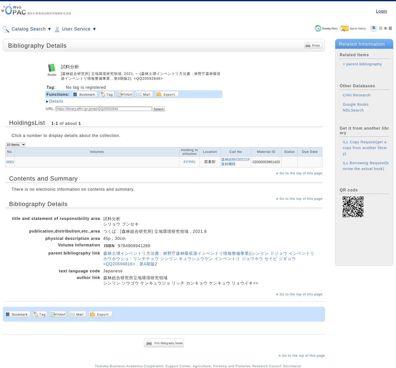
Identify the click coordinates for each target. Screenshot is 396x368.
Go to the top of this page (301, 173)
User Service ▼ (75, 29)
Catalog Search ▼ (27, 29)
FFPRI (189, 162)
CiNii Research (356, 91)
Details (56, 101)
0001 (10, 162)
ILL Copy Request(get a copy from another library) (365, 144)
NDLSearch (353, 106)
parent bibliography (364, 64)
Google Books (355, 100)
